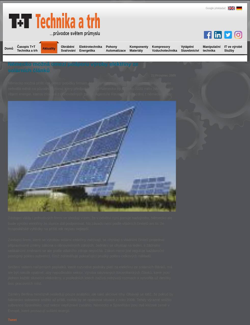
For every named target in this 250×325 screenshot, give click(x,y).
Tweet (12, 320)
